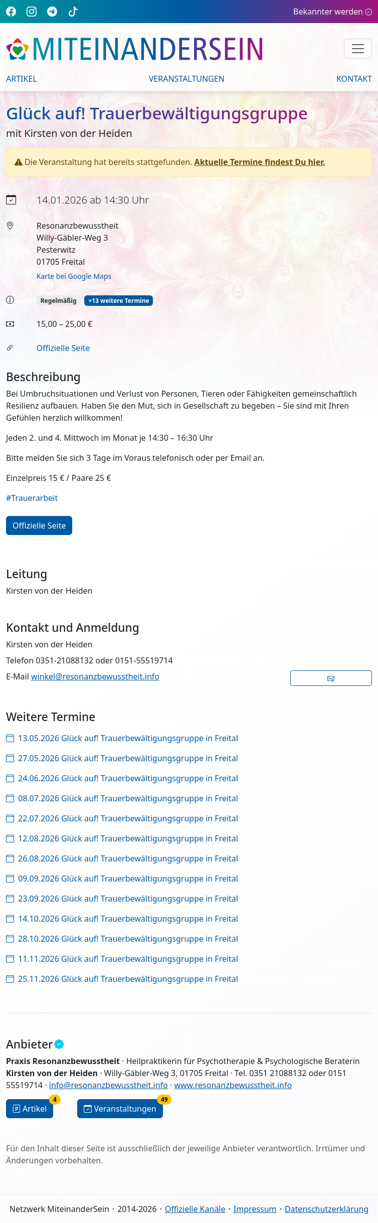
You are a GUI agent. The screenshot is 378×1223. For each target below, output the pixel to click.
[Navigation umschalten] (358, 49)
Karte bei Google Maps (74, 276)
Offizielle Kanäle (195, 1208)
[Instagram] (32, 11)
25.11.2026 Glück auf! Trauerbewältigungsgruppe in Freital (122, 978)
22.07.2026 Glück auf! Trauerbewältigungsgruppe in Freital (122, 818)
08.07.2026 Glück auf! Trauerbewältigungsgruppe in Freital (122, 798)
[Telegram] (52, 11)
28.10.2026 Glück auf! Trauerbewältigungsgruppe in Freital (122, 938)
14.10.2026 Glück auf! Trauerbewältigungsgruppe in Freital (122, 918)
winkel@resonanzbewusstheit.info (95, 676)
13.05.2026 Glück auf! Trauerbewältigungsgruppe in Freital (122, 738)
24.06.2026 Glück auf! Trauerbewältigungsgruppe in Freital (122, 778)
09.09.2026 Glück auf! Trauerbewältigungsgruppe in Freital (122, 878)
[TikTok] (73, 11)
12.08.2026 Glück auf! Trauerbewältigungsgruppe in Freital (122, 838)
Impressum (255, 1208)
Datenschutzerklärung (326, 1208)
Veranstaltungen (187, 78)
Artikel (21, 78)
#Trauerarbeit (32, 497)
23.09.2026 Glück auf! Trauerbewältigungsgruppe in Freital (122, 898)
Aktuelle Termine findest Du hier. (260, 161)
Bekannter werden (332, 11)
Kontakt (354, 78)
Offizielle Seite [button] (39, 525)
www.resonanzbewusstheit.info (233, 1085)
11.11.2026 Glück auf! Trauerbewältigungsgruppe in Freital (122, 958)
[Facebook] (11, 11)
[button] (331, 678)
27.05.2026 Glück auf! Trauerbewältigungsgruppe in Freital (122, 758)
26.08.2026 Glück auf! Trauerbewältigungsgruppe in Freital (122, 858)
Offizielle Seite (63, 348)
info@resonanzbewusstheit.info (108, 1085)
